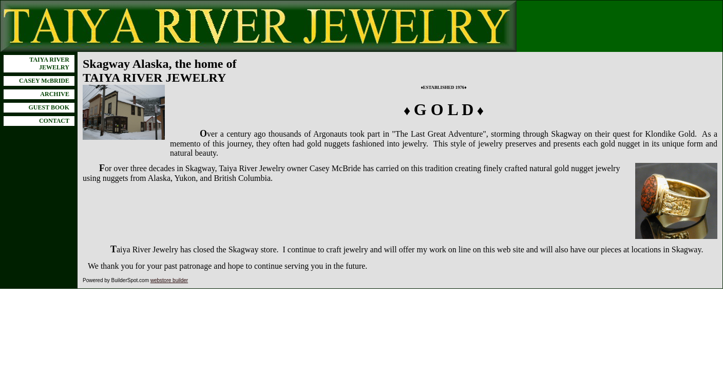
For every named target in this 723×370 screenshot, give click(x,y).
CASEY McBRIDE (44, 80)
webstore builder (169, 280)
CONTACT (54, 120)
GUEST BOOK (49, 107)
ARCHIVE (54, 94)
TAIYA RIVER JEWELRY (49, 63)
